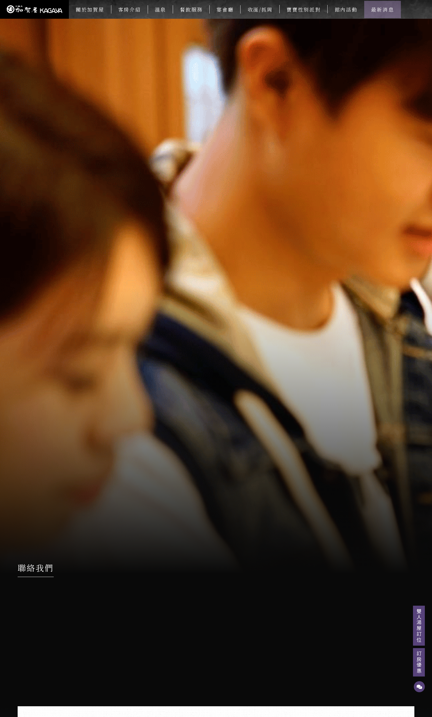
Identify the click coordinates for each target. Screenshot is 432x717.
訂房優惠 (419, 662)
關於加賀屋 (90, 9)
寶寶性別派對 (304, 9)
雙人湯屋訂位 (419, 625)
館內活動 (346, 9)
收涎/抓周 (260, 9)
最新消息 (382, 9)
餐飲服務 (191, 9)
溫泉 (160, 9)
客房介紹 (129, 9)
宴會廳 (225, 9)
